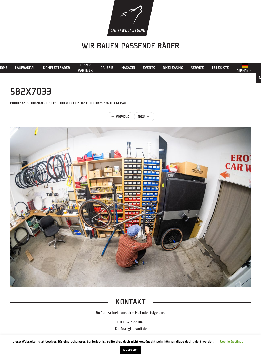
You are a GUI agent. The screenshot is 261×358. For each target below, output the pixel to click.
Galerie (107, 68)
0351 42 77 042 (132, 322)
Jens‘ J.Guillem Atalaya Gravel (103, 103)
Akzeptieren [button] (130, 349)
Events (149, 68)
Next (144, 116)
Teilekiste (220, 68)
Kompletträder (56, 68)
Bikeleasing (173, 68)
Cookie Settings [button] (231, 341)
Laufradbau (25, 68)
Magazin (128, 68)
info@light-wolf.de (132, 329)
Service (197, 68)
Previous (120, 116)
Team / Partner (85, 67)
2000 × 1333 (66, 103)
